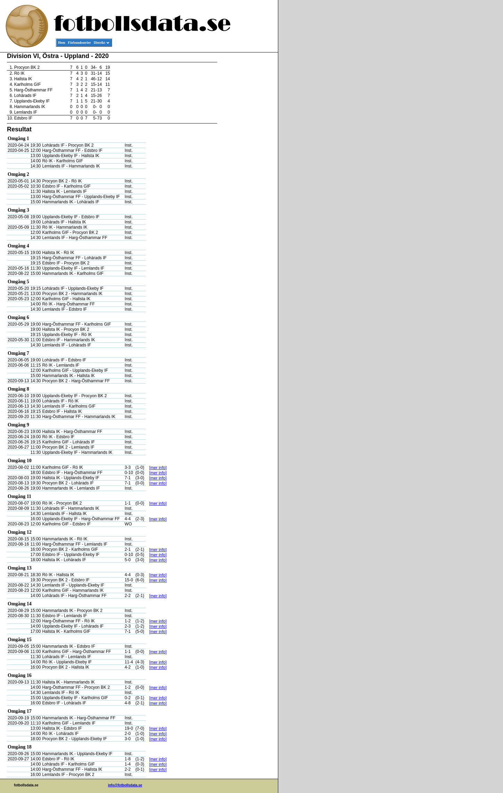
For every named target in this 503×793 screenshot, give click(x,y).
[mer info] (158, 467)
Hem (61, 42)
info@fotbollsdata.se (125, 785)
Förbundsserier (79, 42)
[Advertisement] (246, 158)
